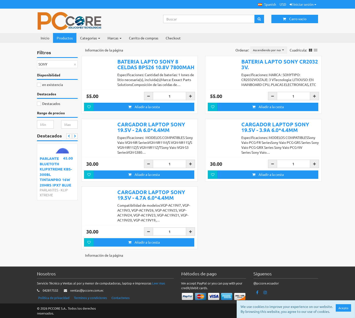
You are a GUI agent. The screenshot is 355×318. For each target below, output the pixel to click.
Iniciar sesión (303, 4)
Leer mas (158, 283)
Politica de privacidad (54, 298)
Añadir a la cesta (144, 106)
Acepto (343, 308)
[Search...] (209, 19)
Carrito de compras (143, 38)
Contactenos (120, 298)
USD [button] (283, 4)
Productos (65, 38)
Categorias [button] (90, 38)
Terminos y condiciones (90, 298)
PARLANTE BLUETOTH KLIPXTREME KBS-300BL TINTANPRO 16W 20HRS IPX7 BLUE (56, 171)
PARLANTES (49, 190)
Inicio (45, 38)
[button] (267, 4)
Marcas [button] (114, 38)
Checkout (173, 38)
